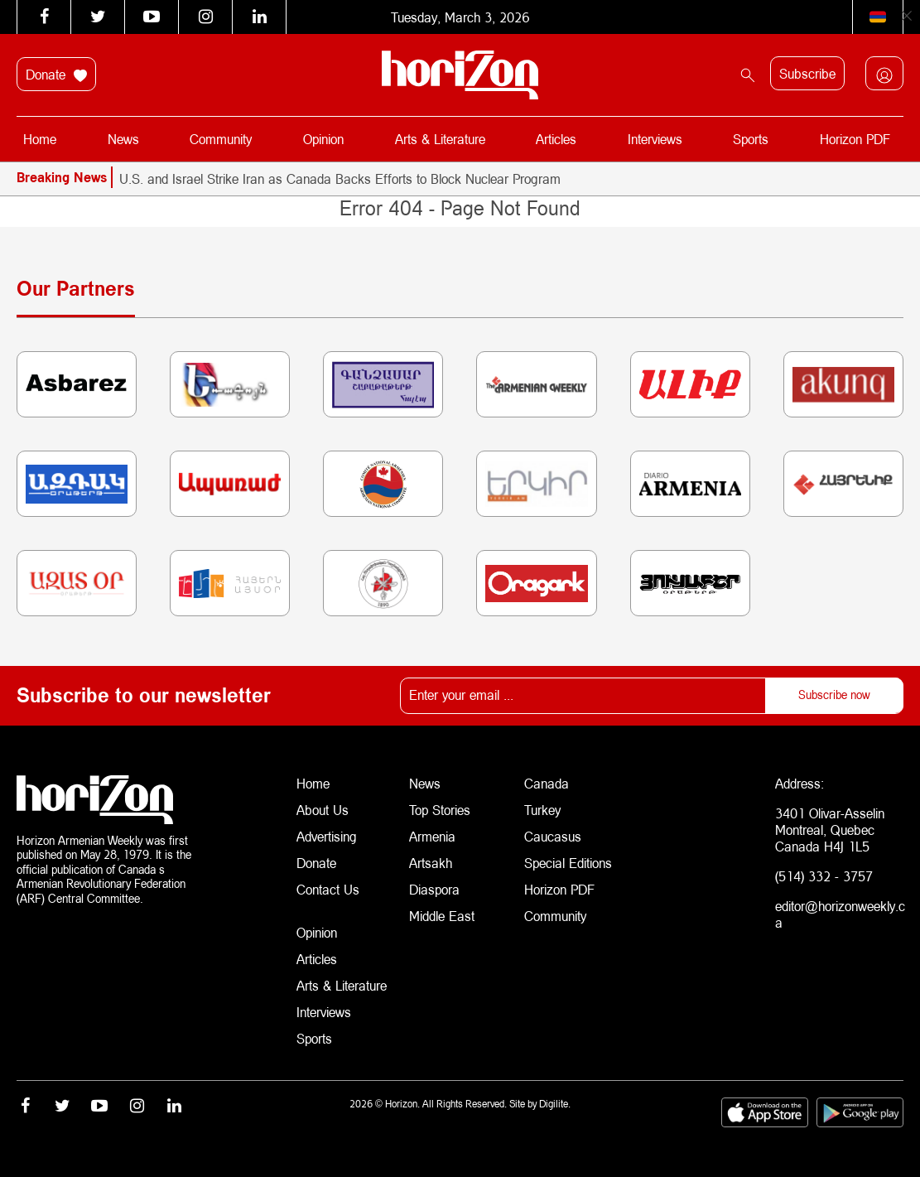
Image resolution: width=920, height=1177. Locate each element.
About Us (322, 810)
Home (39, 139)
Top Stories (439, 810)
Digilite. (555, 1103)
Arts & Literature (440, 139)
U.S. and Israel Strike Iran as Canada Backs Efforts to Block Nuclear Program (340, 178)
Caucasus (552, 836)
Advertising (326, 836)
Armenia (432, 836)
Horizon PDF (855, 139)
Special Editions (568, 863)
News (123, 139)
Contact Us (327, 889)
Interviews (655, 139)
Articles (556, 139)
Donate (56, 74)
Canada (546, 783)
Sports (750, 139)
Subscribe (807, 73)
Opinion (323, 139)
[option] (511, 178)
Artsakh (430, 863)
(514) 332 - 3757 (824, 876)
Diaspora (434, 889)
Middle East (441, 916)
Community (221, 139)
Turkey (542, 810)
